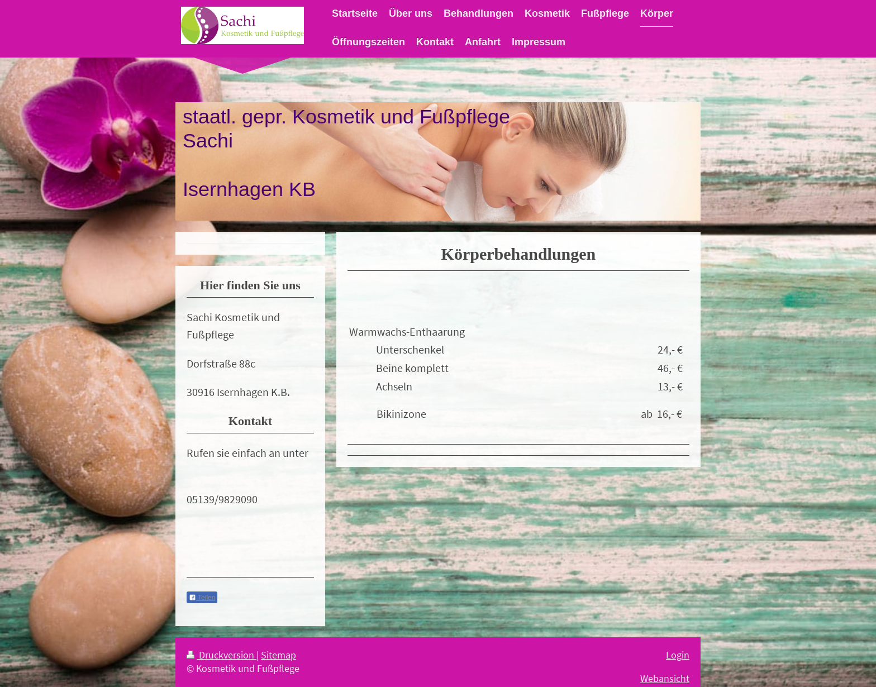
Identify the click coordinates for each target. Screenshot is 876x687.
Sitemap (278, 655)
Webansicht (664, 678)
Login (677, 655)
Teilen (202, 598)
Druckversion (221, 655)
